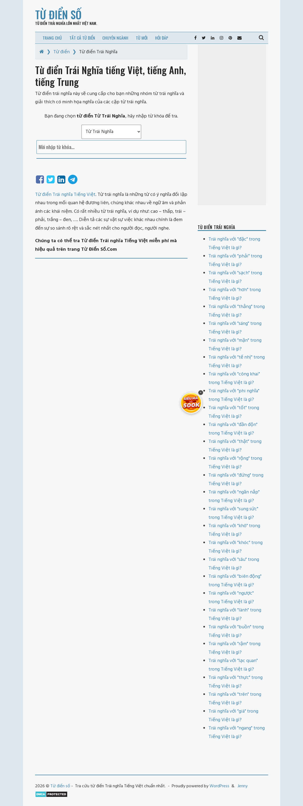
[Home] (41, 52)
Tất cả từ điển (82, 38)
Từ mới (142, 38)
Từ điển (61, 52)
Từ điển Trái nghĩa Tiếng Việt (65, 195)
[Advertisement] (232, 125)
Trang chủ (52, 38)
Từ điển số (58, 14)
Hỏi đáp (161, 38)
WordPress (219, 786)
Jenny (243, 786)
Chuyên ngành (115, 38)
